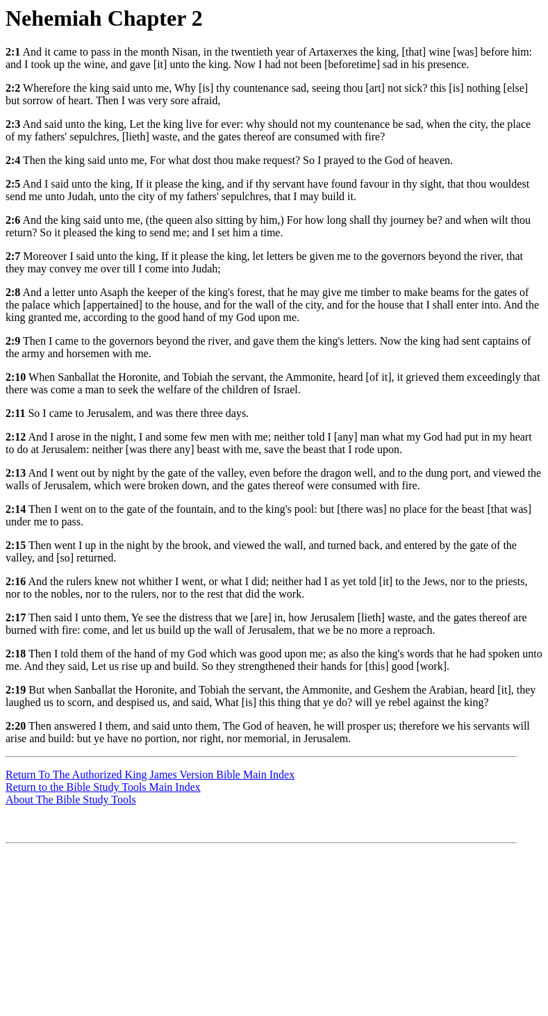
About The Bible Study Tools (71, 799)
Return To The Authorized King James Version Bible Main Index (150, 774)
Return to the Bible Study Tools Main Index (103, 787)
